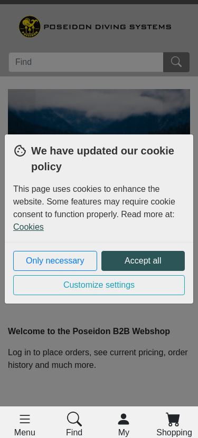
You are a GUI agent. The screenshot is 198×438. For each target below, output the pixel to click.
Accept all (143, 260)
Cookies (28, 226)
